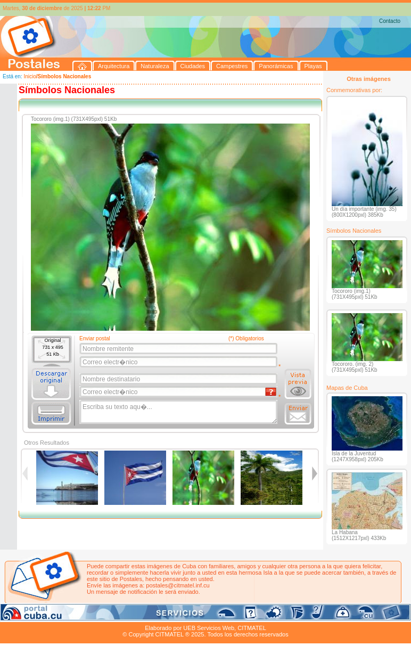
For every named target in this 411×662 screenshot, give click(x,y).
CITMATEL (251, 628)
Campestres (133, 615)
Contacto (389, 21)
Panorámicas (171, 615)
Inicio (29, 76)
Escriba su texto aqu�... (179, 412)
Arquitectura (34, 615)
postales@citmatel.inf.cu (177, 585)
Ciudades (100, 615)
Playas (201, 615)
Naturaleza (69, 615)
